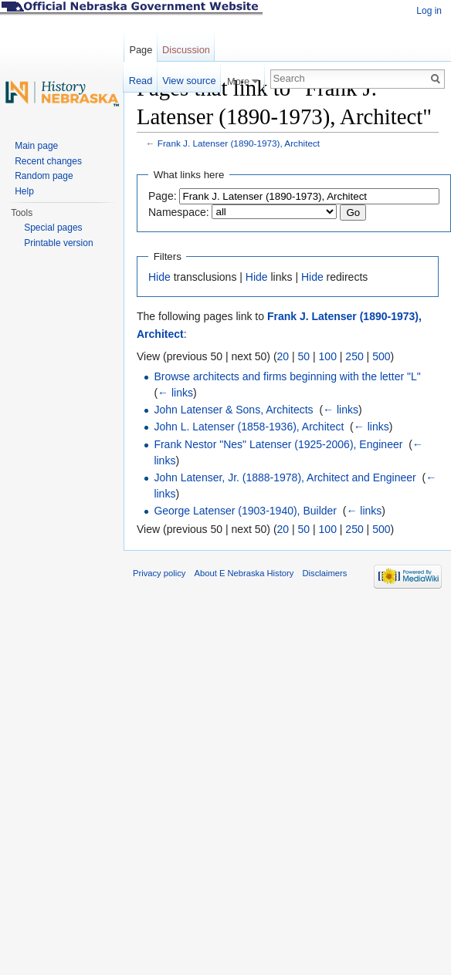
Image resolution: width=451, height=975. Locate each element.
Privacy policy (159, 573)
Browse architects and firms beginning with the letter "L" (287, 376)
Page (140, 50)
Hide (159, 277)
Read (141, 80)
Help (24, 191)
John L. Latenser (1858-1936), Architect (249, 426)
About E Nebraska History (244, 573)
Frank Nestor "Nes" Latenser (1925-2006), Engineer (278, 444)
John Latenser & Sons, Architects (233, 409)
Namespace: (178, 212)
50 (304, 356)
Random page (44, 175)
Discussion (186, 50)
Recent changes (48, 161)
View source (188, 80)
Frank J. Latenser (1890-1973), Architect (239, 143)
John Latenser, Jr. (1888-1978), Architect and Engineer (284, 477)
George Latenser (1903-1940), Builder (245, 510)
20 (283, 356)
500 (381, 356)
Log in (429, 10)
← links (175, 392)
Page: (162, 196)
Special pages (53, 227)
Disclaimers (324, 573)
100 (328, 356)
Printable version (58, 243)
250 (354, 356)
